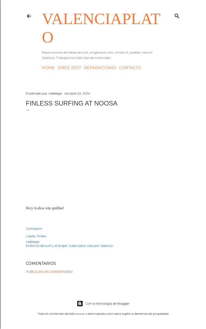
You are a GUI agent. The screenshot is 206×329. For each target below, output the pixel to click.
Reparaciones (100, 67)
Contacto (130, 67)
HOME (48, 67)
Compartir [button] (34, 228)
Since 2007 (69, 67)
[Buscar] (177, 15)
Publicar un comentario (49, 272)
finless (41, 236)
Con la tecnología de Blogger (103, 303)
